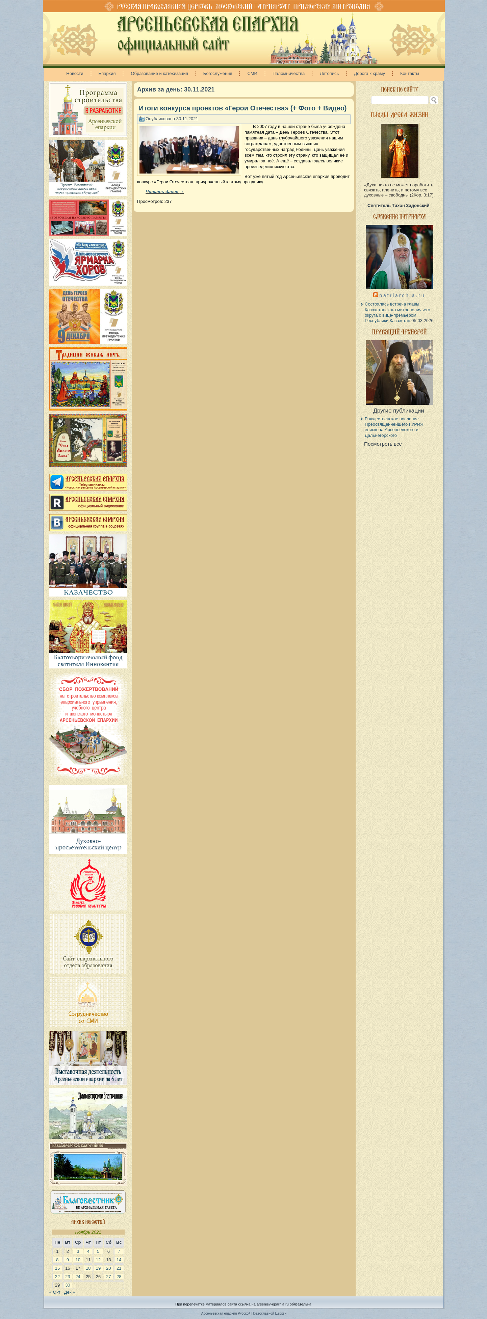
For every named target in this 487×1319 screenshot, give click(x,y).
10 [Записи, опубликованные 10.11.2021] (78, 1259)
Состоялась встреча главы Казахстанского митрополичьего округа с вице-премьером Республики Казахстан (397, 312)
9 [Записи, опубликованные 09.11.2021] (68, 1259)
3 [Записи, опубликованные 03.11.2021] (78, 1251)
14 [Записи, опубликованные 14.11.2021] (119, 1259)
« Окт (54, 1292)
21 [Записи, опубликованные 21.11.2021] (119, 1268)
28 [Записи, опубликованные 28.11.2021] (119, 1276)
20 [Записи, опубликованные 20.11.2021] (108, 1268)
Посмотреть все (383, 444)
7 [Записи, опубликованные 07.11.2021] (119, 1251)
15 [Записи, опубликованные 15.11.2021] (57, 1268)
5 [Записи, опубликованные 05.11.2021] (98, 1251)
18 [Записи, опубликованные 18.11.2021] (88, 1268)
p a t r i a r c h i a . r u (401, 295)
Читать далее (165, 191)
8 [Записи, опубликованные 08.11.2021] (57, 1259)
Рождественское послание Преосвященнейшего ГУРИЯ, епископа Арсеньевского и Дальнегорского (395, 427)
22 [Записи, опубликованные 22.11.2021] (57, 1276)
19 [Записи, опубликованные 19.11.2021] (98, 1268)
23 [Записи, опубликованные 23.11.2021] (67, 1276)
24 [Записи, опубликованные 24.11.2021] (78, 1276)
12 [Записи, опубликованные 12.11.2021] (98, 1259)
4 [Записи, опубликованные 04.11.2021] (88, 1251)
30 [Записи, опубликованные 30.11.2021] (67, 1285)
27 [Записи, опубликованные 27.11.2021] (108, 1276)
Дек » (69, 1292)
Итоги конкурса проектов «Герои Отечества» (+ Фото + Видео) (243, 108)
